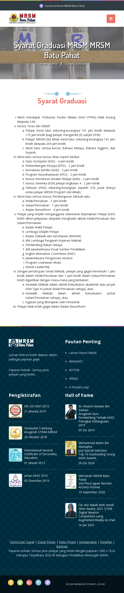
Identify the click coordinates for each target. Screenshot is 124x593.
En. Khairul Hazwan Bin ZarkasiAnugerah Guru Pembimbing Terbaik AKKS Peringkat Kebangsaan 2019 (96, 415)
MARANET (74, 361)
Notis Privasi (67, 542)
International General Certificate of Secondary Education (40, 454)
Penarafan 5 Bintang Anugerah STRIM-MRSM (40, 430)
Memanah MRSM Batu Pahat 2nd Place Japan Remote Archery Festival (95, 481)
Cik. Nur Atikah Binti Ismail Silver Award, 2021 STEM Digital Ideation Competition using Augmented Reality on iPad (96, 512)
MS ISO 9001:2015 (36, 406)
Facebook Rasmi (65, 5)
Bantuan (62, 546)
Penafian (106, 542)
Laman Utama (47, 64)
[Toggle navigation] (111, 18)
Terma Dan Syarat (22, 542)
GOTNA (72, 370)
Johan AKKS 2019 (36, 476)
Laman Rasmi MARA (81, 353)
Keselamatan (88, 542)
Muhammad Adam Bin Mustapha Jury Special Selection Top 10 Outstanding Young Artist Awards (96, 450)
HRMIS (71, 379)
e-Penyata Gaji (77, 387)
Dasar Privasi (47, 542)
